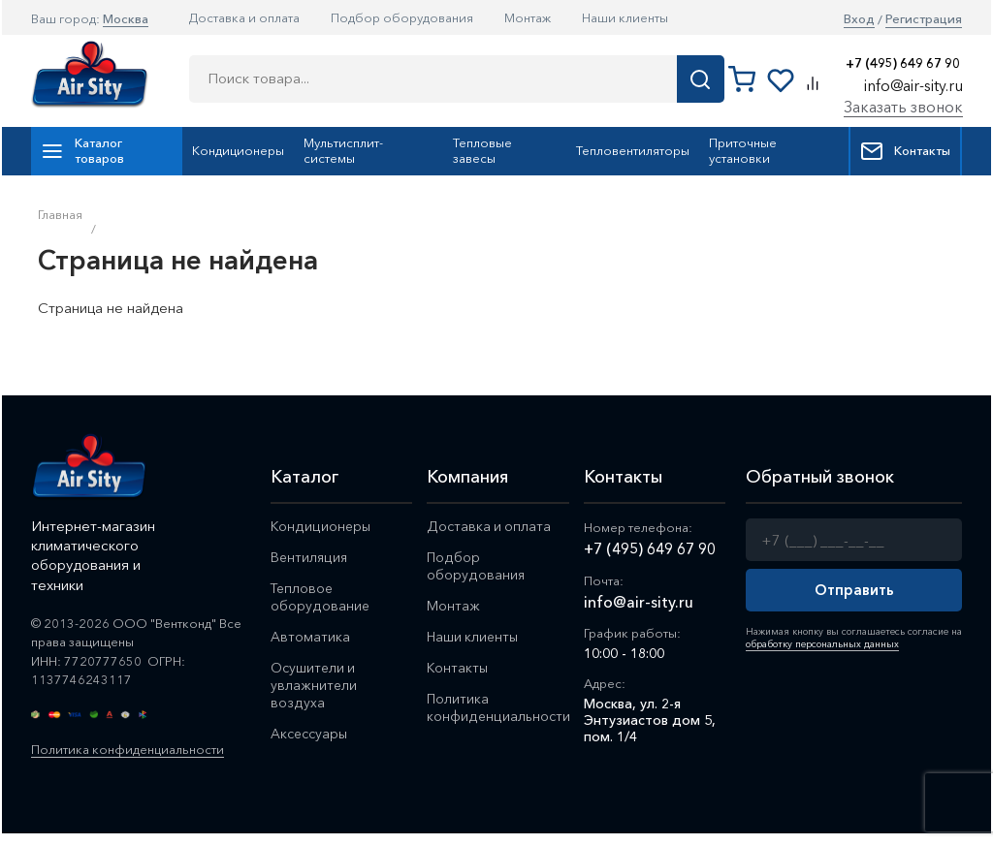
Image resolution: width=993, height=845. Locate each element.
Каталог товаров (82, 150)
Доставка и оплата (244, 17)
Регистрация (923, 19)
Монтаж (527, 17)
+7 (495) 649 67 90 (903, 63)
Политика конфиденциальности (127, 749)
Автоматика (310, 636)
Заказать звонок (903, 106)
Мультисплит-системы (343, 150)
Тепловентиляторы (632, 150)
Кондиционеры (238, 150)
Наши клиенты (625, 17)
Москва (125, 18)
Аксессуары (309, 733)
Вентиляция (308, 557)
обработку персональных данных (822, 644)
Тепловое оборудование (319, 596)
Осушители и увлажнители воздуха (314, 685)
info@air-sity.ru (913, 85)
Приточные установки (743, 150)
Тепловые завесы (482, 150)
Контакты (905, 151)
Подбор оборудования (402, 17)
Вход (859, 19)
